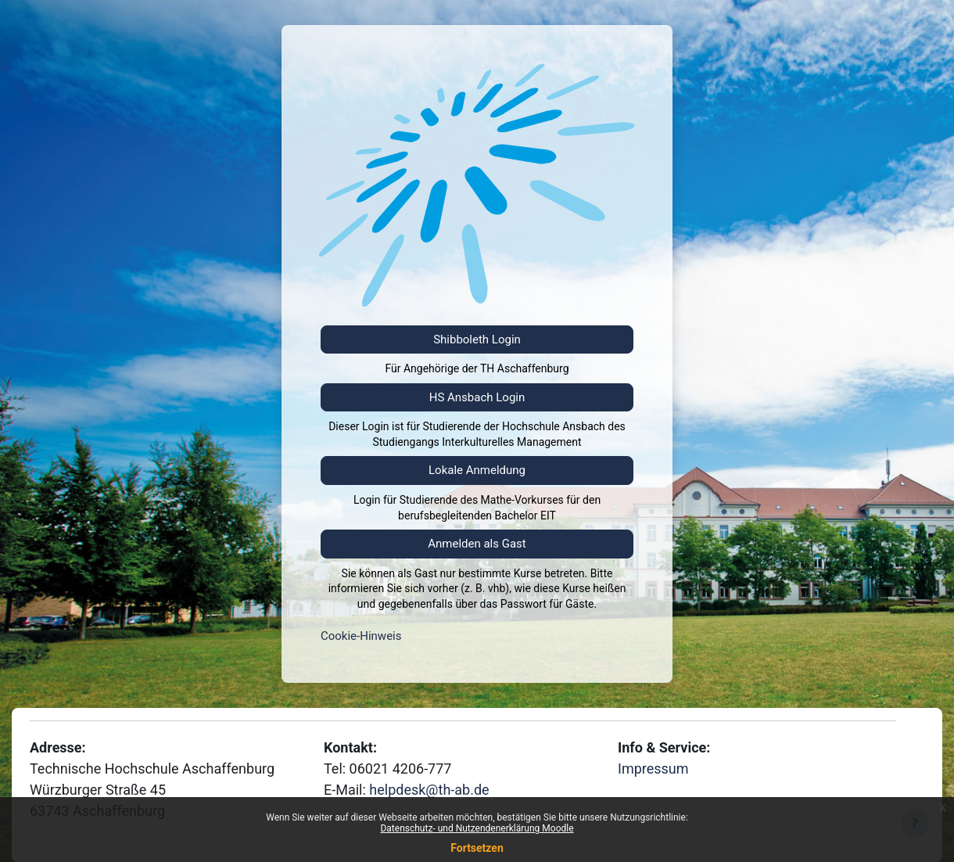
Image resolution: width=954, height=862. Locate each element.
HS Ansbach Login (477, 397)
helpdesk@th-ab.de (429, 789)
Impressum (653, 768)
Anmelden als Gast (477, 544)
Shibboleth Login (477, 339)
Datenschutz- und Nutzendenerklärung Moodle (476, 828)
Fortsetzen (477, 848)
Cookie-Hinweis (361, 636)
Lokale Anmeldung (477, 470)
